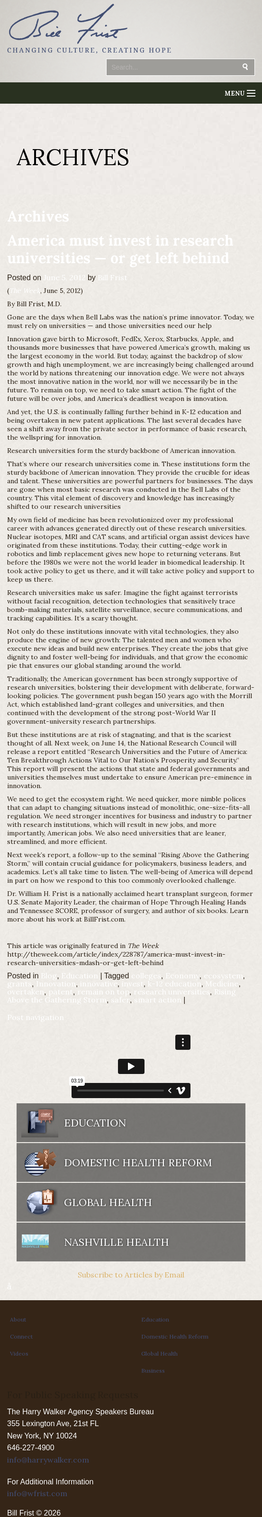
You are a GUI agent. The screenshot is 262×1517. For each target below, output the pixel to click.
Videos (19, 1353)
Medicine (221, 983)
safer (120, 999)
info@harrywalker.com (48, 1459)
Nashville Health (116, 1242)
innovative (98, 983)
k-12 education (174, 983)
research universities (172, 991)
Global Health (108, 1202)
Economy (182, 975)
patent (60, 991)
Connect (21, 1336)
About (18, 1319)
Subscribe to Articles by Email (131, 1274)
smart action (157, 999)
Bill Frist (112, 277)
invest (133, 983)
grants (19, 983)
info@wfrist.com (37, 1493)
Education (79, 975)
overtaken (25, 991)
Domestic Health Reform (138, 1162)
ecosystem (223, 975)
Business (153, 1370)
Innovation (56, 983)
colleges (146, 975)
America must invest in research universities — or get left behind (120, 248)
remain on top (103, 991)
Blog (49, 975)
